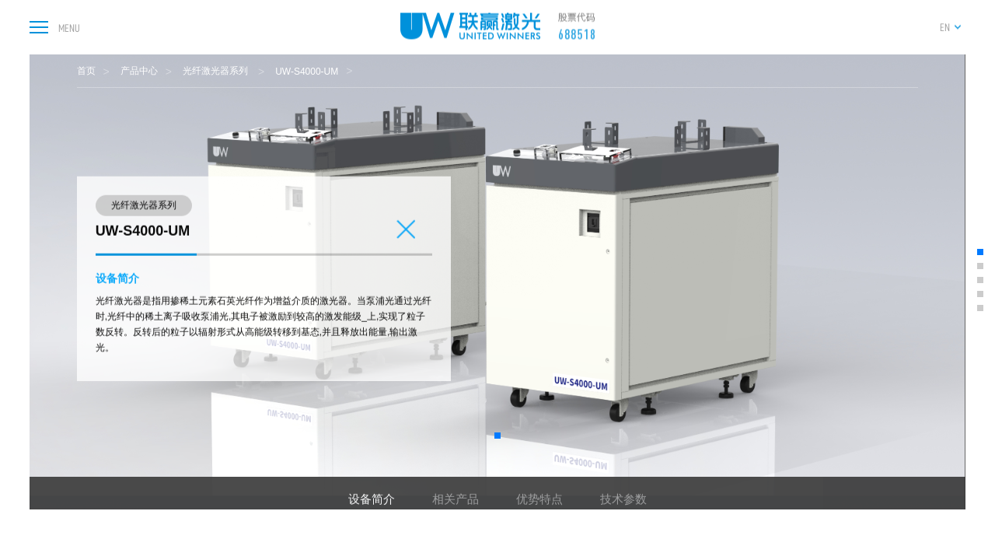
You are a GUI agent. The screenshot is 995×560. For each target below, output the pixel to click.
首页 (86, 70)
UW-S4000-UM (306, 71)
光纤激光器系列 (216, 70)
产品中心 (139, 70)
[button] (497, 435)
